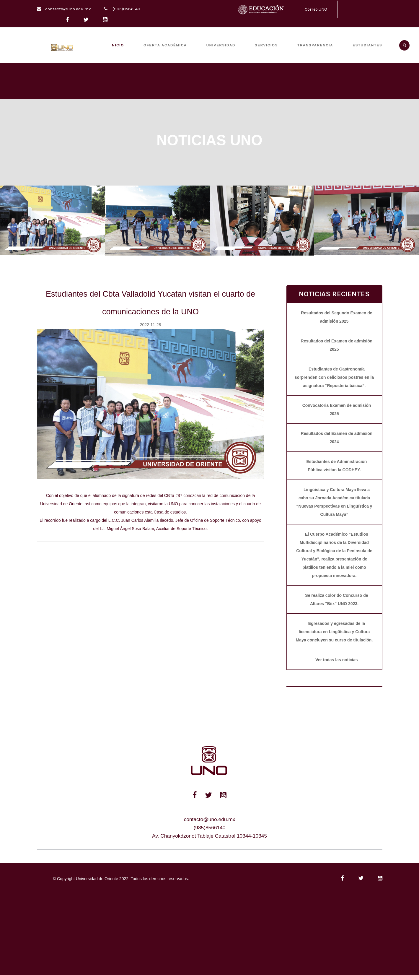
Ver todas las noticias (336, 659)
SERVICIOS (266, 45)
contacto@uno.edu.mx (68, 9)
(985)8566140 (126, 9)
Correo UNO (316, 9)
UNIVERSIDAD (220, 45)
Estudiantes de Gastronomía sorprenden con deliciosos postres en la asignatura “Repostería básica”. (334, 377)
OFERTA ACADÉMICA (165, 45)
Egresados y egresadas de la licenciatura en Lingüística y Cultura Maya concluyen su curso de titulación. (334, 631)
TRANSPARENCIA (315, 45)
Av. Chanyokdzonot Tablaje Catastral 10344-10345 (209, 836)
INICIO (117, 45)
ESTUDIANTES (367, 45)
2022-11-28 (150, 324)
